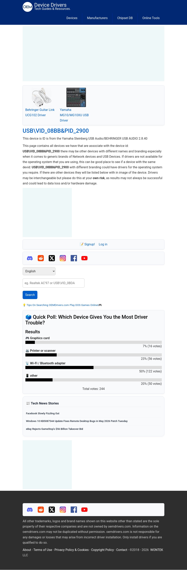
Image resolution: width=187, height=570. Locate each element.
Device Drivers (50, 5)
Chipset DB (125, 18)
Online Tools (151, 18)
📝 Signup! (87, 244)
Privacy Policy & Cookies (72, 550)
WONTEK (156, 550)
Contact (121, 550)
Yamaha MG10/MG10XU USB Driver (74, 115)
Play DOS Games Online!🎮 (86, 305)
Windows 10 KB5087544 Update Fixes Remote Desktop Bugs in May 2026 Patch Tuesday (77, 421)
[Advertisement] (93, 53)
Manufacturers (97, 18)
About (27, 550)
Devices (72, 18)
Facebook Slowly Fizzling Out (42, 413)
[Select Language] (39, 271)
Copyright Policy (102, 550)
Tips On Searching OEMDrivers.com (47, 305)
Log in (103, 244)
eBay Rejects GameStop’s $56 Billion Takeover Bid (54, 428)
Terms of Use (42, 550)
